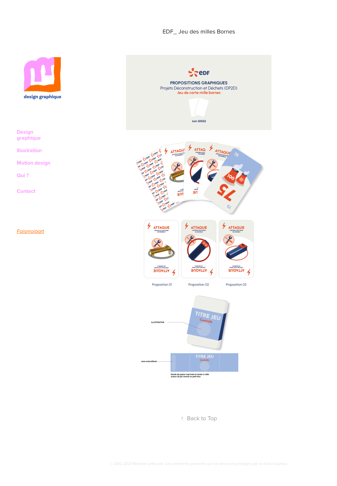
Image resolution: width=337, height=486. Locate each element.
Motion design (33, 163)
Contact (26, 191)
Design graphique (29, 135)
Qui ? (23, 175)
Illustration (29, 150)
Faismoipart (30, 231)
